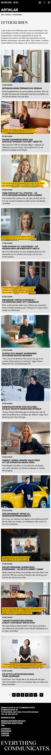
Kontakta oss (8, 717)
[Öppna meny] (49, 2)
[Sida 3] (18, 695)
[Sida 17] (41, 695)
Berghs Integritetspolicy (13, 721)
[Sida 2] (14, 695)
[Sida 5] (27, 695)
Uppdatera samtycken (12, 723)
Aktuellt (8, 14)
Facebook (6, 729)
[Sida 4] (22, 695)
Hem (2, 14)
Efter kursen (17, 14)
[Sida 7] (35, 695)
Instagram (6, 731)
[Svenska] (39, 2)
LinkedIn (5, 733)
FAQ (2, 725)
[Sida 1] (9, 695)
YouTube (5, 735)
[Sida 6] (31, 695)
